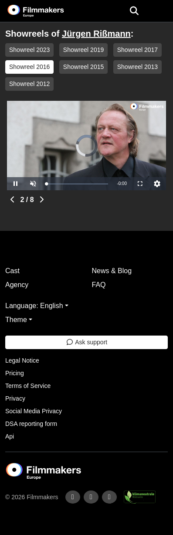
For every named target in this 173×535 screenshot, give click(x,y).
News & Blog (112, 270)
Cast (12, 270)
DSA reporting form (31, 423)
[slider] (77, 184)
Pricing (14, 373)
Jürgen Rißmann (96, 33)
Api (9, 436)
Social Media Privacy (33, 411)
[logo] (46, 11)
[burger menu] (160, 11)
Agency (16, 284)
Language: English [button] (34, 305)
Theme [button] (16, 319)
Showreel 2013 (137, 66)
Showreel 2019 (83, 49)
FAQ (99, 284)
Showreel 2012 (29, 83)
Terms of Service (28, 385)
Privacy (15, 398)
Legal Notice (22, 360)
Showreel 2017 (137, 49)
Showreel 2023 (29, 49)
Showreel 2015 (83, 66)
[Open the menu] (134, 10)
